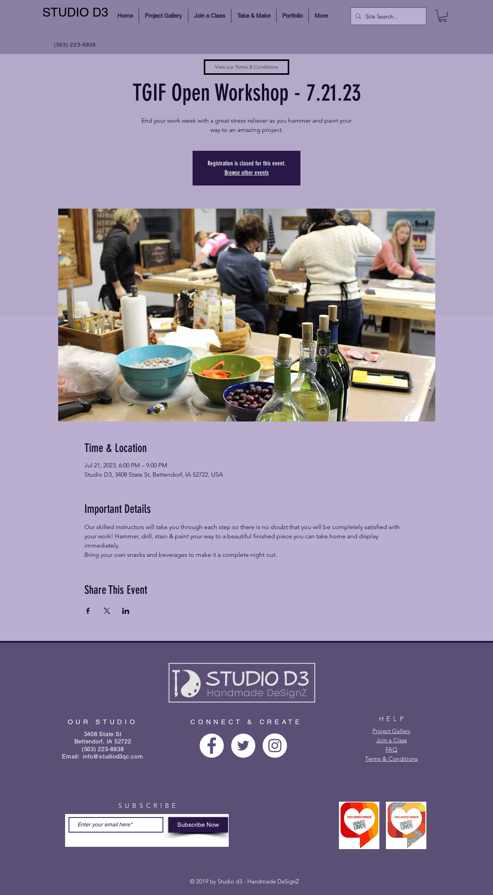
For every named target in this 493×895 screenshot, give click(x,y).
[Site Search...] (388, 16)
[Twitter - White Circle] (243, 745)
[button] (442, 16)
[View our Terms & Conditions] (246, 67)
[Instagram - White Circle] (275, 745)
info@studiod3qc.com (113, 756)
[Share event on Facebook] (88, 611)
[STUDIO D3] (76, 12)
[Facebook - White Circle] (212, 745)
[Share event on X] (107, 611)
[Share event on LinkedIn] (125, 611)
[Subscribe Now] (198, 825)
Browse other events (247, 172)
